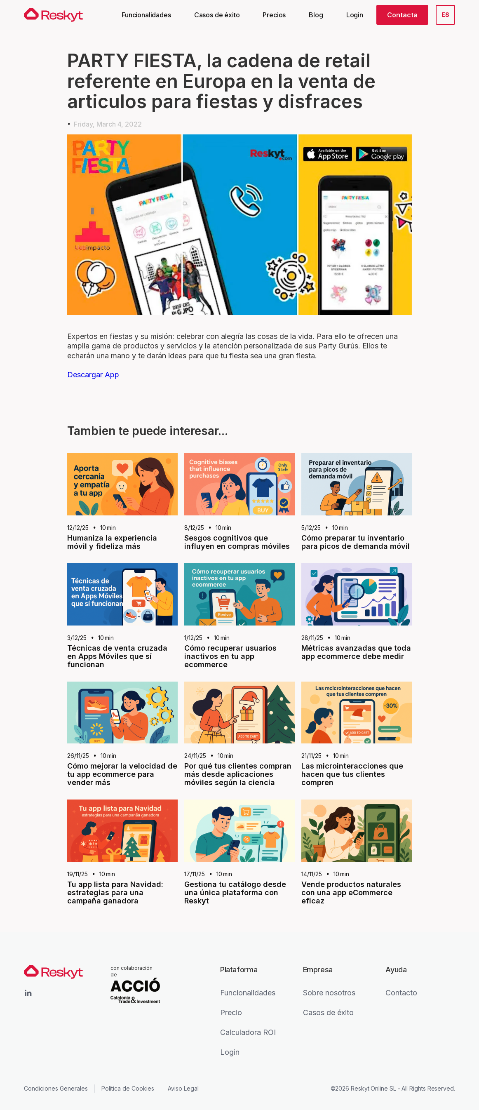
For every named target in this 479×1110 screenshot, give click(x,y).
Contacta (402, 15)
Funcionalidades (146, 15)
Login (354, 15)
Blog (316, 15)
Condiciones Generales (56, 1088)
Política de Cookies (127, 1088)
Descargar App (93, 374)
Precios (274, 15)
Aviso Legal (183, 1088)
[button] (445, 15)
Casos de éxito (217, 15)
